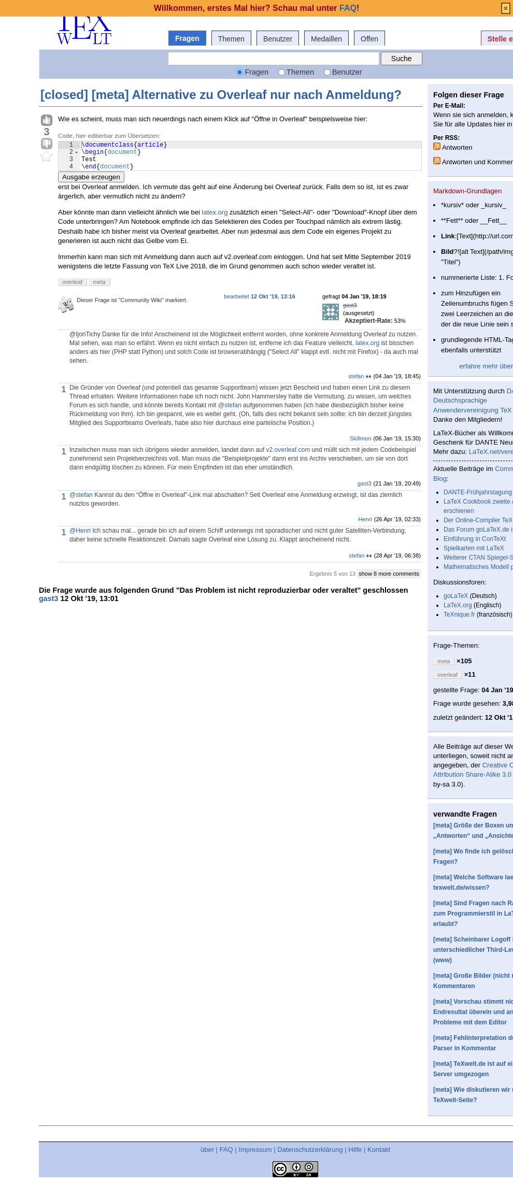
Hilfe (355, 1149)
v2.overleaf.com (288, 456)
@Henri (80, 536)
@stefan (229, 411)
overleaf (72, 288)
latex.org (215, 218)
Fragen (187, 38)
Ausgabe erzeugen (91, 183)
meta (99, 288)
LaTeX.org (458, 605)
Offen (369, 39)
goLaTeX (456, 596)
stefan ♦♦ (359, 382)
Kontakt (378, 1149)
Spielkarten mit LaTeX (474, 548)
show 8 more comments (389, 580)
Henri (365, 525)
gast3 (350, 311)
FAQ (226, 1149)
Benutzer (277, 39)
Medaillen (326, 39)
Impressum (255, 1149)
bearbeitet (259, 302)
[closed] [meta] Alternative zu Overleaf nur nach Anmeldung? (221, 95)
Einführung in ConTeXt (475, 539)
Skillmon (361, 444)
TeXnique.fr (459, 614)
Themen (231, 39)
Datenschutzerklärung (310, 1149)
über (207, 1149)
